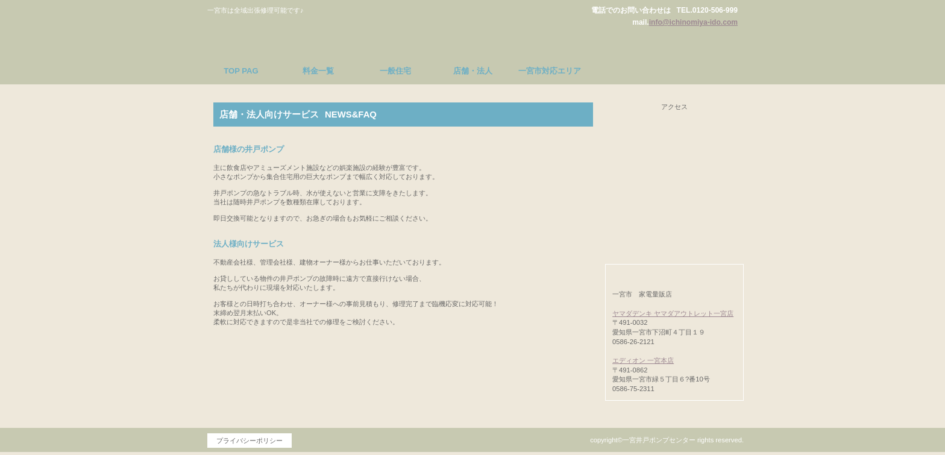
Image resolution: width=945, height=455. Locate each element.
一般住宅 (674, 162)
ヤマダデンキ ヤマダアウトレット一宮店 (672, 313)
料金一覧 (674, 128)
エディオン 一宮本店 (643, 360)
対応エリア (674, 229)
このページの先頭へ (551, 389)
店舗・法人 (674, 196)
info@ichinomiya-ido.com (693, 22)
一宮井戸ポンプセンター (318, 32)
